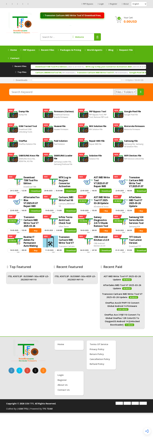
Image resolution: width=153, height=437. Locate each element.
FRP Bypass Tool (97, 111)
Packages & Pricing (69, 49)
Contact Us (64, 389)
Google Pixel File (132, 111)
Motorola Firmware (134, 126)
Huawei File (60, 126)
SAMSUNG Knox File (29, 155)
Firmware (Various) (64, 111)
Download (35, 191)
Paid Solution (61, 140)
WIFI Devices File (132, 155)
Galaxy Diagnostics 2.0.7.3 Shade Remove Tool (101, 222)
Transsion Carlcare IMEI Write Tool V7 (108, 72)
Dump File (24, 111)
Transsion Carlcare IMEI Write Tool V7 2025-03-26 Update (31, 223)
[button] (97, 37)
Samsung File (131, 140)
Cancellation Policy (100, 359)
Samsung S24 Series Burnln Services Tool (136, 220)
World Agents (93, 49)
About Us (63, 384)
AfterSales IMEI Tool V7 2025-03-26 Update (135, 202)
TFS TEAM (47, 408)
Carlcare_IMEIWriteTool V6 (61, 72)
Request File (125, 49)
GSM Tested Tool (28, 126)
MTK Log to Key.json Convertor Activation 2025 (121, 66)
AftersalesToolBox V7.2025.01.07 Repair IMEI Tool (32, 203)
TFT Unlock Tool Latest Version (135, 239)
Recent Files (46, 49)
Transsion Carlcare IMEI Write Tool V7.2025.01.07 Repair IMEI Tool (136, 185)
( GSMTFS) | (23, 408)
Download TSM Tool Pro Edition (64, 66)
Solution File (95, 155)
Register (112, 4)
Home (12, 49)
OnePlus (23, 140)
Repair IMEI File (97, 140)
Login (101, 4)
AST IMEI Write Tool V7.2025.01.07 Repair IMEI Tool (102, 183)
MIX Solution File (97, 126)
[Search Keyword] (61, 92)
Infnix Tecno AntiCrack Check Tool (65, 220)
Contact (13, 58)
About (125, 4)
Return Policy (97, 354)
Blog (109, 49)
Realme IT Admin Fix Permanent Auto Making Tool (31, 242)
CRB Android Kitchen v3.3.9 (101, 238)
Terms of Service (99, 344)
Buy (105, 211)
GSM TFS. (29, 403)
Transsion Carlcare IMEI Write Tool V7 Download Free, (72, 15)
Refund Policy (97, 363)
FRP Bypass (87, 4)
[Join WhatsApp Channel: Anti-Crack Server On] (70, 25)
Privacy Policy (97, 349)
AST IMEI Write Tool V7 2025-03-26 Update (102, 200)
